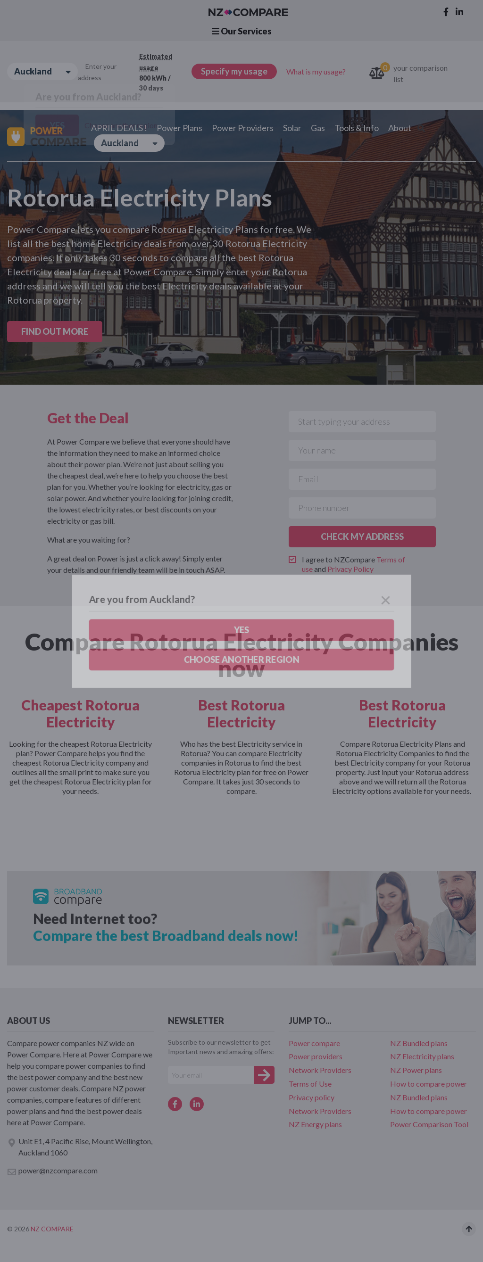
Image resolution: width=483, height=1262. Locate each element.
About (399, 128)
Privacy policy (311, 1097)
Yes (57, 125)
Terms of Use (310, 1083)
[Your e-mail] (211, 1075)
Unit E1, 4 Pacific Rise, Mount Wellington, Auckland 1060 (79, 1147)
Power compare (314, 1043)
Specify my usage (234, 71)
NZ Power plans (416, 1069)
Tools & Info (356, 128)
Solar (292, 128)
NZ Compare (52, 1229)
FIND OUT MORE (54, 331)
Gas (318, 128)
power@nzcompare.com (52, 1171)
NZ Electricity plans (422, 1056)
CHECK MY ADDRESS (362, 536)
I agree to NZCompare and (353, 564)
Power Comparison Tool (429, 1124)
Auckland (42, 71)
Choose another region (121, 125)
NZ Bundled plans (419, 1043)
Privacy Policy (350, 568)
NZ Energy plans (315, 1124)
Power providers (315, 1056)
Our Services (242, 31)
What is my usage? (316, 71)
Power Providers (243, 128)
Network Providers (320, 1069)
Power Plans (179, 128)
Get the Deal (88, 417)
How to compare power (428, 1083)
